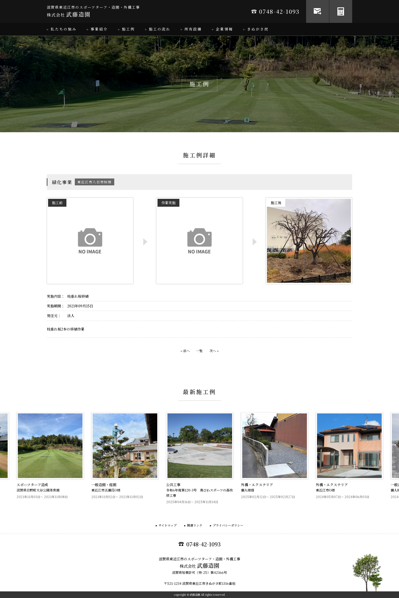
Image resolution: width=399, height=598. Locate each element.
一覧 (199, 350)
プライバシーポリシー (228, 525)
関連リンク (194, 525)
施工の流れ (159, 29)
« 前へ (185, 350)
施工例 (128, 29)
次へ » (214, 350)
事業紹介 (99, 29)
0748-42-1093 (275, 11)
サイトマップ (168, 525)
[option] (199, 458)
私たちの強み (64, 29)
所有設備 (193, 29)
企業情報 (224, 29)
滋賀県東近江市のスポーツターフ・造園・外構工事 (93, 11)
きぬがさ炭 (258, 29)
